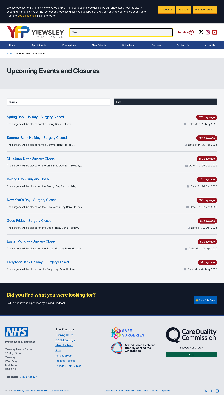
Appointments (39, 45)
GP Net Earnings (65, 340)
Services (156, 45)
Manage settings (205, 9)
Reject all (183, 9)
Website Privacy (126, 390)
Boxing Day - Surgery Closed (28, 179)
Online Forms (129, 45)
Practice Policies (65, 360)
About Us (210, 45)
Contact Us (183, 45)
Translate (186, 32)
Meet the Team (64, 345)
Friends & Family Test (68, 365)
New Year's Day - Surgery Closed (32, 200)
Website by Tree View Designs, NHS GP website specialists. (41, 390)
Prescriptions (69, 45)
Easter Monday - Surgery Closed (31, 241)
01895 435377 (28, 376)
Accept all (166, 9)
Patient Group (63, 355)
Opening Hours (64, 335)
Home (12, 45)
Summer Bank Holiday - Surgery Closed (37, 138)
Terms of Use (110, 390)
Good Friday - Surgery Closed (29, 221)
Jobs (58, 350)
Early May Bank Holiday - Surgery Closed (38, 262)
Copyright (165, 390)
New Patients (99, 45)
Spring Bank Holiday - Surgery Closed (35, 117)
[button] (58, 102)
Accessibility (142, 390)
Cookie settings (26, 15)
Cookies (154, 390)
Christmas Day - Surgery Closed (31, 158)
